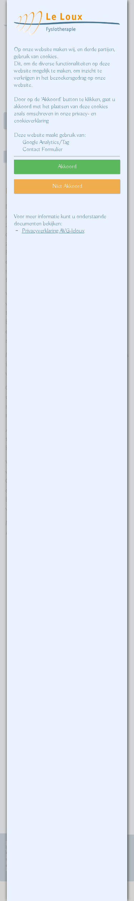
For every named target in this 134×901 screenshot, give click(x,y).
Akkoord (67, 166)
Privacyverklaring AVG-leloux (53, 231)
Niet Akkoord (67, 186)
